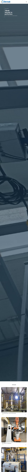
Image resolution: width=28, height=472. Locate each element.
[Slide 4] (16, 380)
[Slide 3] (14, 380)
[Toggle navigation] (26, 1)
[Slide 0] (10, 380)
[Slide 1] (12, 380)
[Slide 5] (17, 380)
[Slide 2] (13, 380)
